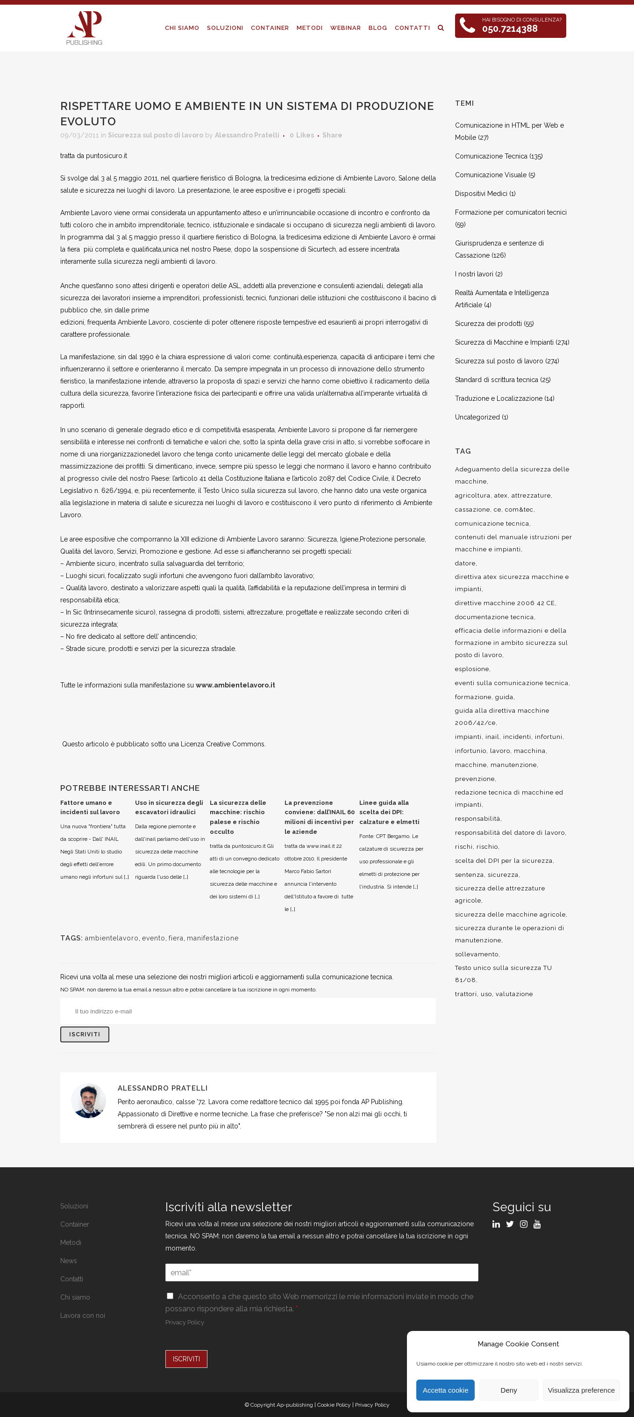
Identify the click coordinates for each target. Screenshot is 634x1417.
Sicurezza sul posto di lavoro (155, 135)
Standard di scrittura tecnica (496, 379)
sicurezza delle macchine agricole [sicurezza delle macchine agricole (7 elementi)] (510, 914)
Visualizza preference (581, 1390)
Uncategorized (477, 417)
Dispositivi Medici (481, 193)
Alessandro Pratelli (247, 135)
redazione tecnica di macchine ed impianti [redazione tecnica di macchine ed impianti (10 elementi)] (509, 798)
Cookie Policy (334, 1405)
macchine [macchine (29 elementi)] (471, 764)
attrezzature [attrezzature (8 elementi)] (531, 495)
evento (153, 938)
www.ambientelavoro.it (235, 685)
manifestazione (213, 938)
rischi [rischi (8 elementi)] (464, 846)
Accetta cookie (446, 1390)
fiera (176, 938)
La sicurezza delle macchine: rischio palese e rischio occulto (238, 817)
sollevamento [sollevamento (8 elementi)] (477, 954)
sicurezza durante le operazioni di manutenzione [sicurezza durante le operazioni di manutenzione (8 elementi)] (509, 934)
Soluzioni (74, 1206)
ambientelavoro (112, 938)
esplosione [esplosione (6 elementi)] (472, 668)
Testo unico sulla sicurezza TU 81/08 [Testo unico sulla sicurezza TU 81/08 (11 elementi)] (503, 973)
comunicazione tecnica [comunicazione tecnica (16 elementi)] (492, 523)
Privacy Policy (184, 1322)
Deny (509, 1390)
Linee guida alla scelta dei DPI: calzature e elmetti (389, 812)
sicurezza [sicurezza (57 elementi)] (503, 874)
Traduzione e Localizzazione (498, 398)
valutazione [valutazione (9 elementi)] (514, 994)
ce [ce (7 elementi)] (497, 509)
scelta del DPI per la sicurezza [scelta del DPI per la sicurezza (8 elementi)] (504, 860)
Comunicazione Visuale (491, 175)
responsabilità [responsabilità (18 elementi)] (477, 818)
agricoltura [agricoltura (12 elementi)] (473, 495)
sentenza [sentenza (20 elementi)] (469, 874)
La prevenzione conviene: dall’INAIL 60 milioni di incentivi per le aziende (320, 817)
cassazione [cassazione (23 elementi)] (472, 509)
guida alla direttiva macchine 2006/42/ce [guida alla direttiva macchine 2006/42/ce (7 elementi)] (502, 716)
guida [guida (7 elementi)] (504, 697)
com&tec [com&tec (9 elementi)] (519, 509)
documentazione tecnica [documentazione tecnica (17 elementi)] (494, 617)
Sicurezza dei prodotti (488, 323)
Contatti (71, 1279)
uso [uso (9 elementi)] (486, 994)
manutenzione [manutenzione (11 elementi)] (514, 764)
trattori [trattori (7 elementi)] (466, 994)
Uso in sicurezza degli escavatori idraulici (169, 807)
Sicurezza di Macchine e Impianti (504, 342)
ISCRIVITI (186, 1359)
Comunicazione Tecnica (491, 156)
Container (74, 1224)
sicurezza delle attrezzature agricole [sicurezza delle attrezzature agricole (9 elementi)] (500, 894)
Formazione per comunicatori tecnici (511, 212)
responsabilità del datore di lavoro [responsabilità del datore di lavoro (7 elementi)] (510, 832)
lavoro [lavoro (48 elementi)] (500, 750)
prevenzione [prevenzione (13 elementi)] (475, 778)
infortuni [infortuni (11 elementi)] (549, 736)
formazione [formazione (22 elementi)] (473, 697)
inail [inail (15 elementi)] (492, 736)
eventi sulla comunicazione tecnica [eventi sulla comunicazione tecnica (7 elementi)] (512, 683)
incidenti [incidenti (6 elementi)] (517, 736)
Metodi (70, 1242)
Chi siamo (75, 1297)
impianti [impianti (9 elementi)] (468, 736)
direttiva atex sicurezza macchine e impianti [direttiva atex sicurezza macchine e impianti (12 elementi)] (512, 583)
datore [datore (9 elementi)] (465, 563)
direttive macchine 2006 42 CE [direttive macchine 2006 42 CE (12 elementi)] (505, 603)
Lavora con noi (82, 1315)
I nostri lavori (474, 274)
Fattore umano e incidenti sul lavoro (90, 807)
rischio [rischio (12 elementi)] (487, 846)
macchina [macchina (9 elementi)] (530, 750)
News (68, 1261)
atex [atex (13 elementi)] (501, 495)
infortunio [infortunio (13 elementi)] (470, 750)
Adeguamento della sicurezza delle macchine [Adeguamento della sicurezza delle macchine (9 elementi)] (512, 475)
